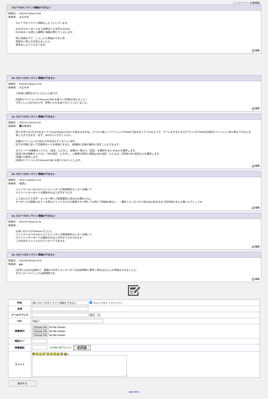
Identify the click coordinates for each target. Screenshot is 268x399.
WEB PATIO (134, 396)
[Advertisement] (134, 64)
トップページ (240, 3)
